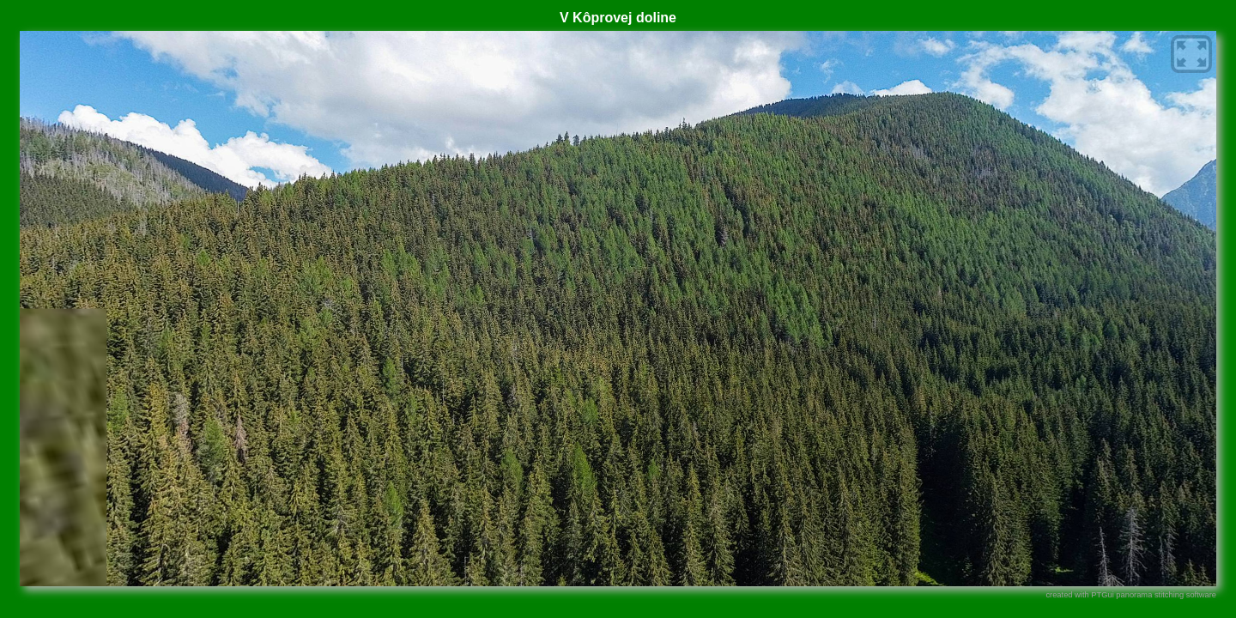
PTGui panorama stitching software (1153, 595)
